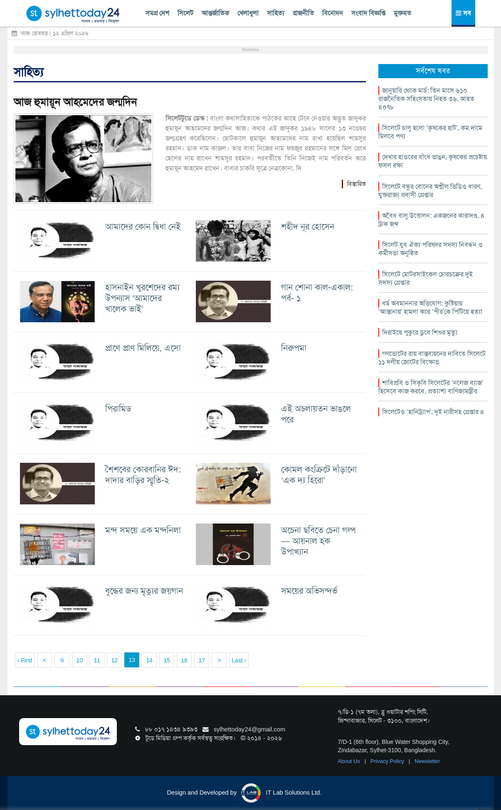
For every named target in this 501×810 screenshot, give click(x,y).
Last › (239, 660)
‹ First (24, 660)
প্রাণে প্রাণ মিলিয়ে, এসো (143, 347)
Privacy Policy (388, 761)
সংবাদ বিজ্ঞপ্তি (368, 13)
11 (97, 660)
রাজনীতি (303, 13)
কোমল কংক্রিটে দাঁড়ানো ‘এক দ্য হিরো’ (319, 475)
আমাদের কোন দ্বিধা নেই (143, 226)
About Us (350, 761)
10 (79, 660)
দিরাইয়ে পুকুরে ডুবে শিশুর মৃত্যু (419, 332)
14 (149, 660)
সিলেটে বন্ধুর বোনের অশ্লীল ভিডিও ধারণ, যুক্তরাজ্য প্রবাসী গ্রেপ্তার (430, 190)
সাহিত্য (275, 13)
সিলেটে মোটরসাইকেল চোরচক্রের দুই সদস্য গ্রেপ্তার (425, 278)
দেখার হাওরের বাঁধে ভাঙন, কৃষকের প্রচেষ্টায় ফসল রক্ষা (432, 161)
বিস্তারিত (356, 184)
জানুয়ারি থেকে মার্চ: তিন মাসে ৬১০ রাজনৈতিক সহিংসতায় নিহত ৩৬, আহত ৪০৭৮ (426, 98)
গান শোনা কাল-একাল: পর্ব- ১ (317, 293)
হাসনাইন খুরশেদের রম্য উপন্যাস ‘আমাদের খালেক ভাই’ (142, 298)
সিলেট (185, 13)
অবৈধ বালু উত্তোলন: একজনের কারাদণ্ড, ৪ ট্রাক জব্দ (431, 219)
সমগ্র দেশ (157, 13)
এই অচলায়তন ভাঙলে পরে (316, 414)
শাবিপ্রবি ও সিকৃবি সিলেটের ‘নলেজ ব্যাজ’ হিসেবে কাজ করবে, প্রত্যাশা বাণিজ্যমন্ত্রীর (430, 386)
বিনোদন (332, 13)
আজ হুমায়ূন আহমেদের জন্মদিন (75, 102)
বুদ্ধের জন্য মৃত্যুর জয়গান (144, 590)
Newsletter (427, 761)
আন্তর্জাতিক (215, 13)
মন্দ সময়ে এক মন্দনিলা (143, 530)
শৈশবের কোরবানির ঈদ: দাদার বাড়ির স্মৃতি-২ (143, 475)
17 (201, 660)
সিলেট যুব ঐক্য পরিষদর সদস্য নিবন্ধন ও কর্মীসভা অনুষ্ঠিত (430, 248)
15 (166, 660)
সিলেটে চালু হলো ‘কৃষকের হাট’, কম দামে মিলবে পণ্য (430, 132)
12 (114, 660)
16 (184, 660)
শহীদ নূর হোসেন (307, 226)
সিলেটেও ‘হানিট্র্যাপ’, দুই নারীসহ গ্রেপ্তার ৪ (433, 411)
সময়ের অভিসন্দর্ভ (309, 590)
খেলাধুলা (248, 13)
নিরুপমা (293, 347)
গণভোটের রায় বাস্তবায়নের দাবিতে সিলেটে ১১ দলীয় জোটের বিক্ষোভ (432, 357)
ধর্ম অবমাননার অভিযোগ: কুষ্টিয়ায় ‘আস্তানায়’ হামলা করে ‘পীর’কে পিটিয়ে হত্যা (430, 307)
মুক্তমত (402, 13)
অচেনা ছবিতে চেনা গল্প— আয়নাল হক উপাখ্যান (318, 540)
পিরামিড (118, 408)
